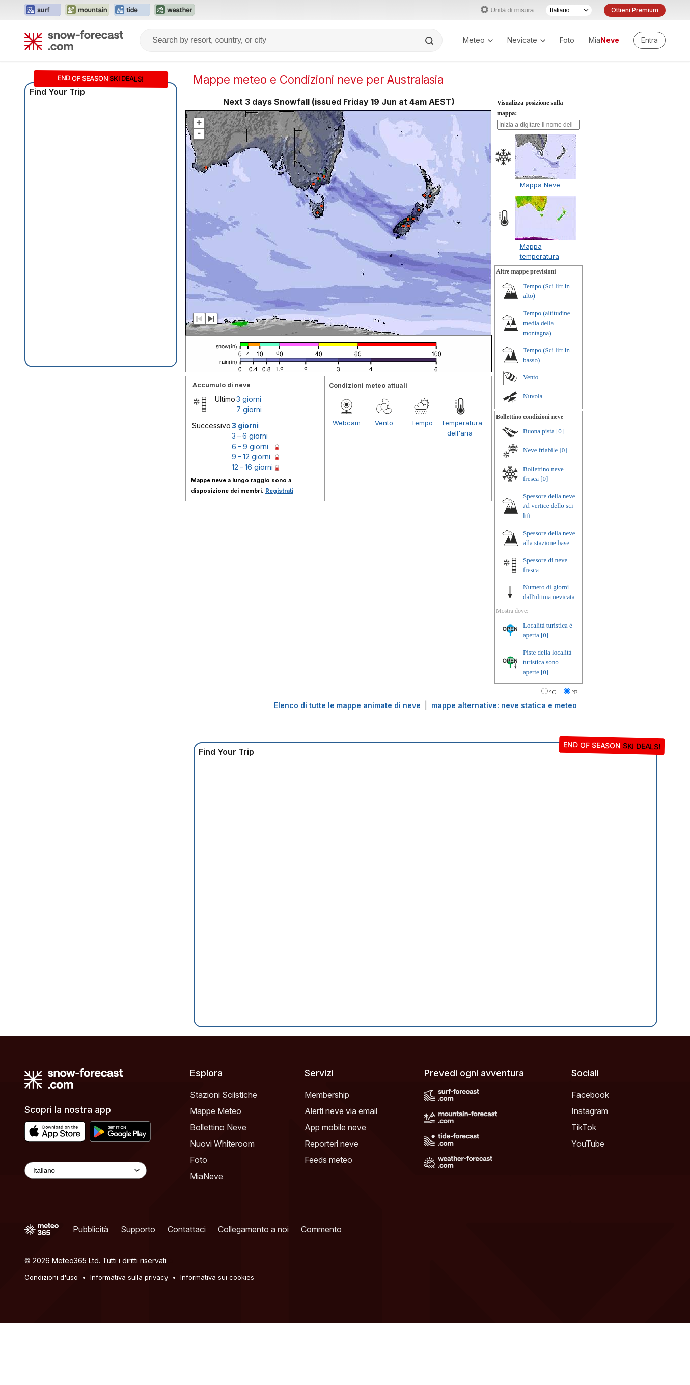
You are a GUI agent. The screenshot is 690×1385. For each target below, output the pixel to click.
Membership (327, 1157)
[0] (560, 493)
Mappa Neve (540, 247)
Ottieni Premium (634, 10)
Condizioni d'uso (51, 1339)
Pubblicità (90, 1291)
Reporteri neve (331, 1206)
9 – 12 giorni (251, 518)
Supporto (138, 1291)
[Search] (430, 40)
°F (574, 754)
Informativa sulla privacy (129, 1339)
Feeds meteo (328, 1222)
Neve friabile (540, 512)
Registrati (279, 552)
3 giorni (248, 461)
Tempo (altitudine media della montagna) (546, 385)
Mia (604, 40)
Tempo (422, 485)
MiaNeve (206, 1238)
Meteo (478, 40)
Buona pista (539, 493)
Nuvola (532, 458)
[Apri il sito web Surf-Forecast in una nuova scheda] (42, 10)
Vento (384, 485)
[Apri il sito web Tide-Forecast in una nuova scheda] (132, 10)
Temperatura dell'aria (460, 490)
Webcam (347, 485)
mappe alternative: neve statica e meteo (504, 767)
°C (552, 754)
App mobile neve (335, 1189)
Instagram (589, 1173)
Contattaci (187, 1291)
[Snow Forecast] (73, 40)
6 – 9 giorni (250, 508)
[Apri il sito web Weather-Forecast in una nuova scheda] (174, 10)
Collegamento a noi (253, 1291)
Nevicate (526, 40)
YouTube (587, 1206)
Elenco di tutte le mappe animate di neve (347, 767)
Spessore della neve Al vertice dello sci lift (549, 568)
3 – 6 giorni (250, 498)
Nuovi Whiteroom (222, 1206)
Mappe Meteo (215, 1173)
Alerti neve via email (341, 1173)
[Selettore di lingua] (569, 10)
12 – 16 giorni (252, 529)
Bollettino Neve (218, 1189)
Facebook (590, 1157)
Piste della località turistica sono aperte (547, 724)
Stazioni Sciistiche (223, 1157)
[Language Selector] (85, 1232)
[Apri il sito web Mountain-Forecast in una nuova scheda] (87, 10)
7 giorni (249, 471)
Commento (321, 1291)
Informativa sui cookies (217, 1339)
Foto (567, 40)
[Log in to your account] (649, 40)
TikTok (583, 1189)
